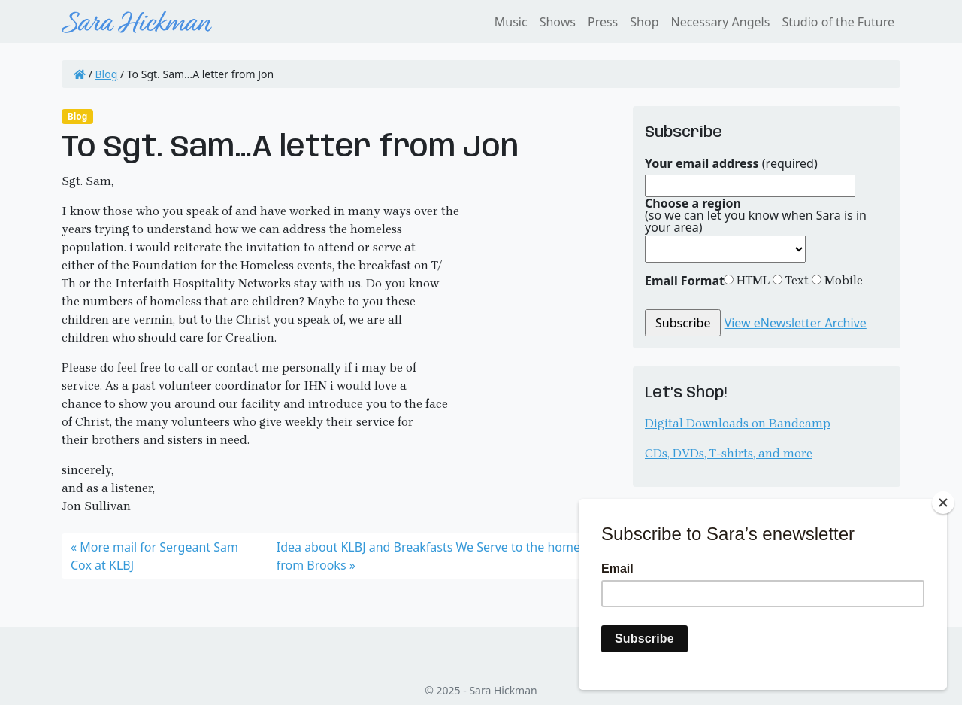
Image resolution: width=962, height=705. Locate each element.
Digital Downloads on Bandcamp (737, 423)
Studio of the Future (838, 22)
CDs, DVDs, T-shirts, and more (728, 453)
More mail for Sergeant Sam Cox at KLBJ (154, 556)
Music (511, 22)
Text (795, 280)
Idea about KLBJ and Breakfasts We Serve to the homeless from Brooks (439, 556)
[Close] (943, 502)
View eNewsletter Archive (796, 323)
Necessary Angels (720, 22)
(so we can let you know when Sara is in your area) (756, 215)
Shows (558, 22)
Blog (106, 74)
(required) (731, 163)
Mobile (842, 280)
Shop (644, 22)
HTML (752, 280)
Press (603, 22)
